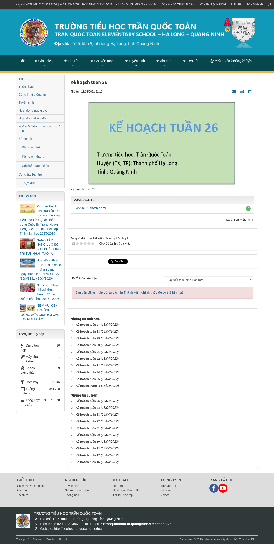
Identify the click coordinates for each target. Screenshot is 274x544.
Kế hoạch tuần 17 (88, 455)
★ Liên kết (190, 61)
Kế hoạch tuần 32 (88, 358)
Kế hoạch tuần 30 (88, 345)
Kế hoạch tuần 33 (88, 365)
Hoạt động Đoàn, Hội (127, 490)
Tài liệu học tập (123, 495)
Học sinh (118, 485)
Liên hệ (236, 4)
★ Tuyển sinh (135, 61)
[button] (248, 208)
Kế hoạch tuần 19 (88, 441)
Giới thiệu (26, 479)
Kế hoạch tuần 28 (88, 331)
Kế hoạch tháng (33, 156)
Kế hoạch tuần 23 (88, 414)
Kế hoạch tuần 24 (88, 407)
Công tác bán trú (30, 174)
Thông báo (26, 86)
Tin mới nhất (27, 196)
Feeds (50, 539)
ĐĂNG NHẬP (255, 4)
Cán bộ (22, 490)
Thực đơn (29, 183)
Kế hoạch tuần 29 (88, 338)
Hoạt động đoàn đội (32, 118)
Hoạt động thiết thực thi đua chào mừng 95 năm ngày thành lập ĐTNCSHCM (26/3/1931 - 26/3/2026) (40, 269)
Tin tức (23, 79)
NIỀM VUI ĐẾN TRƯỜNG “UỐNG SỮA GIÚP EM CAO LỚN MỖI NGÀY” (40, 312)
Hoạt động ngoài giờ (33, 110)
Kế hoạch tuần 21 (88, 428)
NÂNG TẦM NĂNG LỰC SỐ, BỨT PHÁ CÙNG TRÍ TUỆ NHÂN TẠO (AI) (40, 247)
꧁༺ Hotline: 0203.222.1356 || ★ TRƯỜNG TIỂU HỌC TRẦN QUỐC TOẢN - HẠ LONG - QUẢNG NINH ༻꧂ (86, 4)
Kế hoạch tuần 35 (88, 379)
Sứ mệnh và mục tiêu (31, 485)
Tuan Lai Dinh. (248, 539)
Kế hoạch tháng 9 (88, 385)
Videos (165, 495)
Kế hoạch (25, 138)
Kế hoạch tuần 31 (88, 352)
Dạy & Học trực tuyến (178, 4)
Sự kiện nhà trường (77, 490)
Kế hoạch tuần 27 (88, 324)
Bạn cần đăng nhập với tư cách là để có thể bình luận (130, 292)
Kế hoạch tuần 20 (88, 435)
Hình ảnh (166, 490)
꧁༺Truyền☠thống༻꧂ (230, 61)
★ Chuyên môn (101, 61)
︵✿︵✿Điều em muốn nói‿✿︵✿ (40, 128)
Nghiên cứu (75, 479)
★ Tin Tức (71, 61)
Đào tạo (120, 479)
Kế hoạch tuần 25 (88, 401)
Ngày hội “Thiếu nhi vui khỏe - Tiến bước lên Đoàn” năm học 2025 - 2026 (39, 292)
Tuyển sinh (26, 102)
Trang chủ (22, 539)
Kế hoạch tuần (32, 147)
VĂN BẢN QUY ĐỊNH (213, 4)
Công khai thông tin (32, 94)
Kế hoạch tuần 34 (88, 372)
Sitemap (37, 539)
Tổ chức (22, 495)
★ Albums (163, 61)
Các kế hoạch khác (35, 166)
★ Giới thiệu (43, 61)
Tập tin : (90, 208)
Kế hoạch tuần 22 (88, 421)
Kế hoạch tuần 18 (88, 448)
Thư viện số (168, 485)
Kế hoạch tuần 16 (88, 462)
